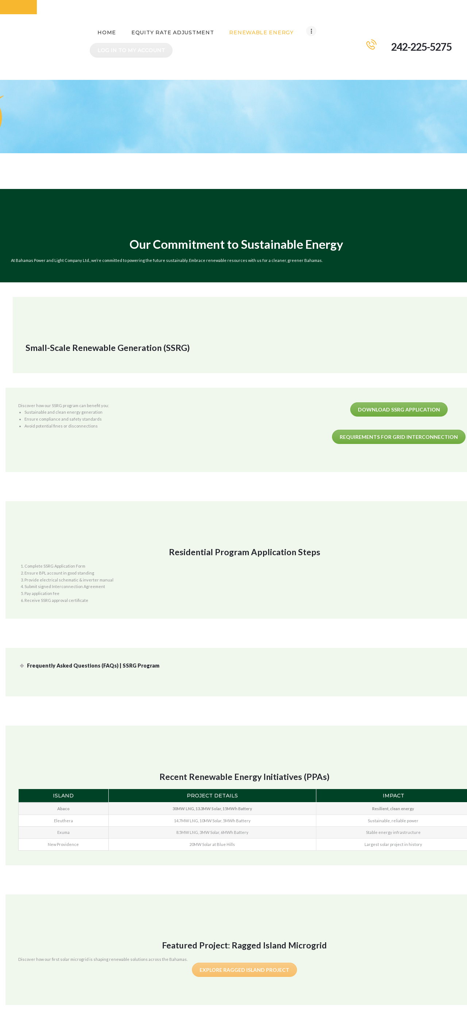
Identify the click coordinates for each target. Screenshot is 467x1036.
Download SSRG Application (399, 387)
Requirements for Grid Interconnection (399, 414)
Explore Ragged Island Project (244, 947)
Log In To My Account (291, 28)
